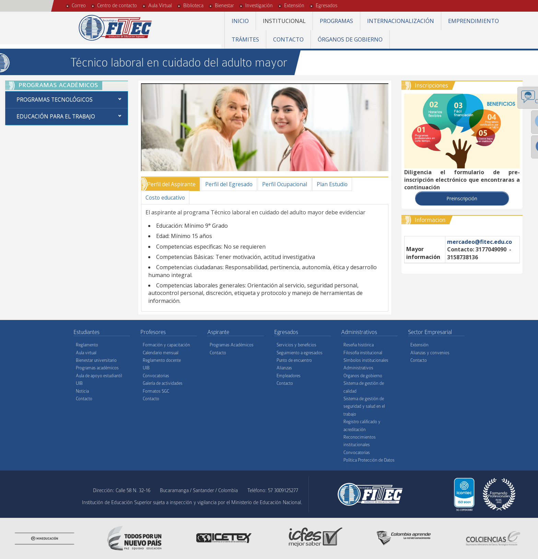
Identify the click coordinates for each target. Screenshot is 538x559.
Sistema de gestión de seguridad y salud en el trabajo (364, 406)
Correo (79, 5)
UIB (79, 383)
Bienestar (224, 5)
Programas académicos (97, 368)
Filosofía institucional (362, 352)
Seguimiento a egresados (300, 352)
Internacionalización (400, 21)
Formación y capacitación (166, 345)
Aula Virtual (160, 5)
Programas (336, 21)
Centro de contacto (117, 5)
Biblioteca (193, 5)
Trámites (245, 39)
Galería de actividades (163, 383)
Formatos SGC (156, 391)
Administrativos (358, 368)
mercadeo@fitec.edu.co (479, 242)
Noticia (82, 391)
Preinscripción (461, 198)
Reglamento (87, 345)
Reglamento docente (162, 360)
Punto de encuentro (294, 360)
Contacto (288, 39)
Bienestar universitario (96, 360)
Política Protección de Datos (369, 460)
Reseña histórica (358, 345)
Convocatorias (156, 376)
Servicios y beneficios (296, 345)
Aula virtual (86, 352)
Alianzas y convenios (429, 352)
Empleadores (289, 376)
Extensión (294, 5)
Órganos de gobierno (350, 39)
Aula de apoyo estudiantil (99, 376)
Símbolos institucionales (365, 360)
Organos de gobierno (362, 376)
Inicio (240, 21)
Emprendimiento (473, 21)
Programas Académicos (232, 345)
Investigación (259, 5)
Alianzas (284, 368)
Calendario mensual (160, 352)
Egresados (326, 5)
